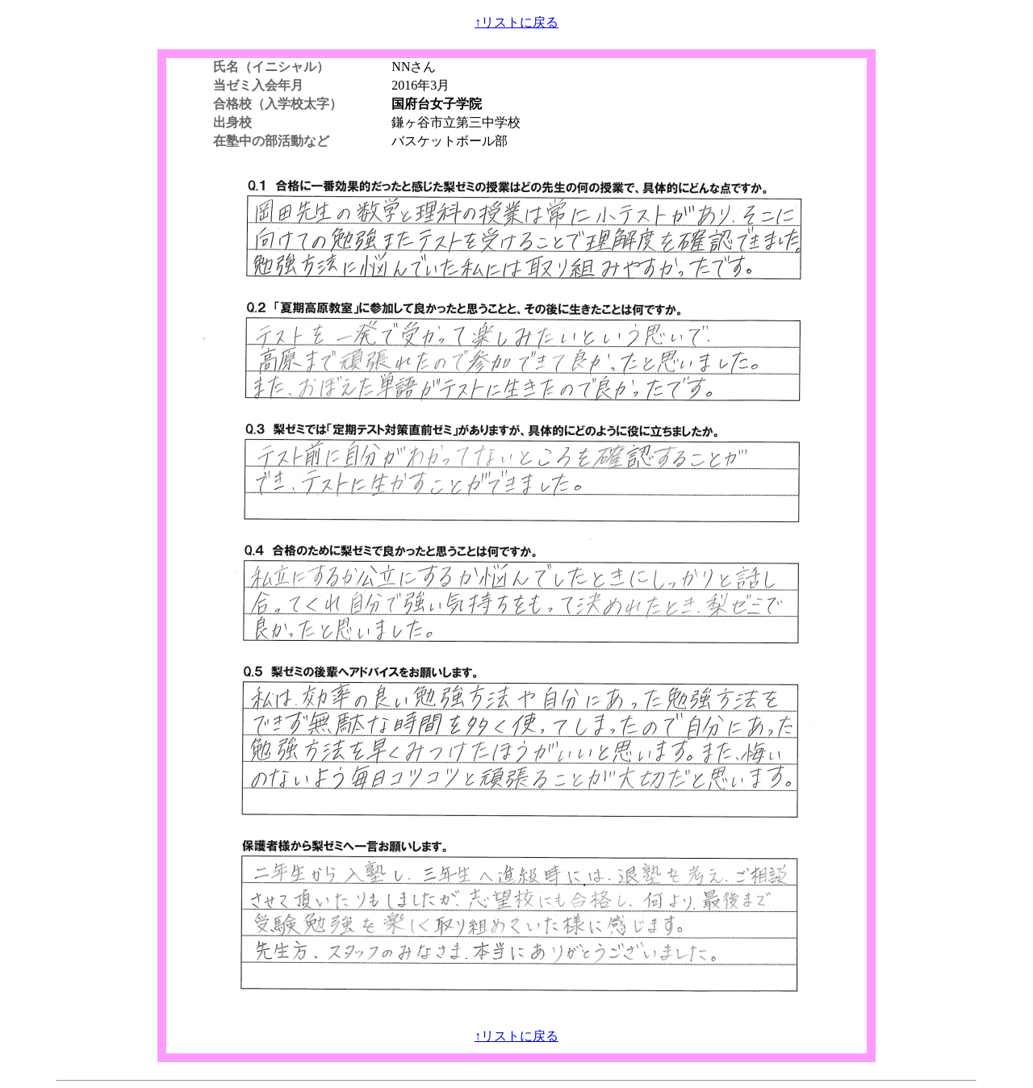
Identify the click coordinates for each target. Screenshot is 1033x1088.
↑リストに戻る (516, 22)
